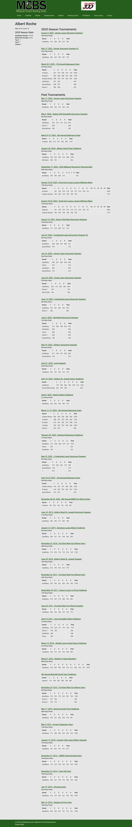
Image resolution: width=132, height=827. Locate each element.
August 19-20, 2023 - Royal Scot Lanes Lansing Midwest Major (67, 182)
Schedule (28, 15)
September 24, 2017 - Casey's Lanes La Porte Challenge (64, 590)
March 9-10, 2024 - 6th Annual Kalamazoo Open (60, 135)
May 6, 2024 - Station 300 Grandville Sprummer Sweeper (64, 114)
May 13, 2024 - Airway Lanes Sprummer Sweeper (61, 98)
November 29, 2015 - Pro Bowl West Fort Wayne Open (63, 687)
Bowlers (61, 15)
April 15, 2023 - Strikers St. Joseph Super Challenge (62, 379)
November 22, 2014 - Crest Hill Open (56, 771)
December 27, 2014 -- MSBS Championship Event (61, 756)
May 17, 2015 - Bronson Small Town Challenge (60, 709)
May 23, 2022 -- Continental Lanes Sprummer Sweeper (63, 456)
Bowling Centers (73, 15)
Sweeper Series (49, 15)
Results (37, 15)
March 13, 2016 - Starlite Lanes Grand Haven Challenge (63, 643)
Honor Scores (98, 15)
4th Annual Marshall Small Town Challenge (58, 674)
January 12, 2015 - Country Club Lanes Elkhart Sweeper (64, 740)
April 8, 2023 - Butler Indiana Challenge (57, 395)
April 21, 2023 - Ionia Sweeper (53, 363)
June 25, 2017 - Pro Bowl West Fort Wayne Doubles (62, 606)
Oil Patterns (86, 15)
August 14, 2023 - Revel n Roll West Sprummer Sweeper (64, 219)
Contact (109, 15)
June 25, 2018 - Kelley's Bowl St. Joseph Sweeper (61, 559)
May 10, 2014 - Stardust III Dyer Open (56, 802)
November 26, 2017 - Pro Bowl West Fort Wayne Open (63, 575)
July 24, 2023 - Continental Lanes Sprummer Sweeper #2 (64, 235)
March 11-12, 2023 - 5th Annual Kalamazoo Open (61, 410)
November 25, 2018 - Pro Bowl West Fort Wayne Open (63, 543)
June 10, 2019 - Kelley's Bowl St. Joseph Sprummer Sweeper (66, 512)
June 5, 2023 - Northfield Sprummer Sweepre (59, 318)
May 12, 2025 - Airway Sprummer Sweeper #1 (60, 48)
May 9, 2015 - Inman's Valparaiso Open (57, 724)
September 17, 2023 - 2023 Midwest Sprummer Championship (66, 167)
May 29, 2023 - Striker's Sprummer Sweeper (59, 345)
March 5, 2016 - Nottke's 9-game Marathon (58, 659)
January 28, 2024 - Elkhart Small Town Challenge (61, 148)
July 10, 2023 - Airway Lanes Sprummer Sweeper (61, 253)
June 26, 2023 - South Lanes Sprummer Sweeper (61, 278)
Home (19, 15)
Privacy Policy (19, 824)
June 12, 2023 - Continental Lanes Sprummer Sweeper (63, 299)
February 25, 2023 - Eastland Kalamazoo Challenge (62, 435)
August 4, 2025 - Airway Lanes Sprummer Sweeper (62, 33)
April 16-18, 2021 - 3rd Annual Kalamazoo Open (60, 478)
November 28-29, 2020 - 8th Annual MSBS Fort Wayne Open (65, 499)
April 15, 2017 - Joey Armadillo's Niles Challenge (61, 619)
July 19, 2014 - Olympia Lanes (53, 787)
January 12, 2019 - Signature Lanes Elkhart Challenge (63, 528)
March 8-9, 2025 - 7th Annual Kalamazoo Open (60, 64)
